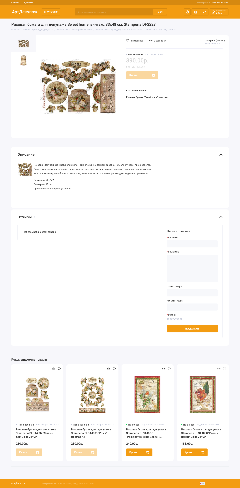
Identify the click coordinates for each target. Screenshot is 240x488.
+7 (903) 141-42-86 (212, 3)
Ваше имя (173, 237)
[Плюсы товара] (192, 292)
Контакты (15, 3)
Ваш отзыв (173, 252)
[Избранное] (204, 11)
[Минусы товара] (192, 307)
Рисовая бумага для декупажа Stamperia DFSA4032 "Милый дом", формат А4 (36, 433)
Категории (51, 12)
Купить (139, 452)
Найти (160, 12)
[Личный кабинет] (187, 11)
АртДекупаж (25, 11)
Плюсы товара (174, 286)
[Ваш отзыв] (192, 268)
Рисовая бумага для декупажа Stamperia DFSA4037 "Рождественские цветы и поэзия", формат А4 (146, 433)
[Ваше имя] (192, 243)
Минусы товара (175, 301)
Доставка (28, 3)
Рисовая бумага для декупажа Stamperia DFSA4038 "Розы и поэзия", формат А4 (201, 433)
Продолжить (192, 328)
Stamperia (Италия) (215, 40)
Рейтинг (172, 315)
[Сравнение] (195, 11)
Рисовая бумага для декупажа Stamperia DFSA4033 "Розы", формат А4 (91, 433)
